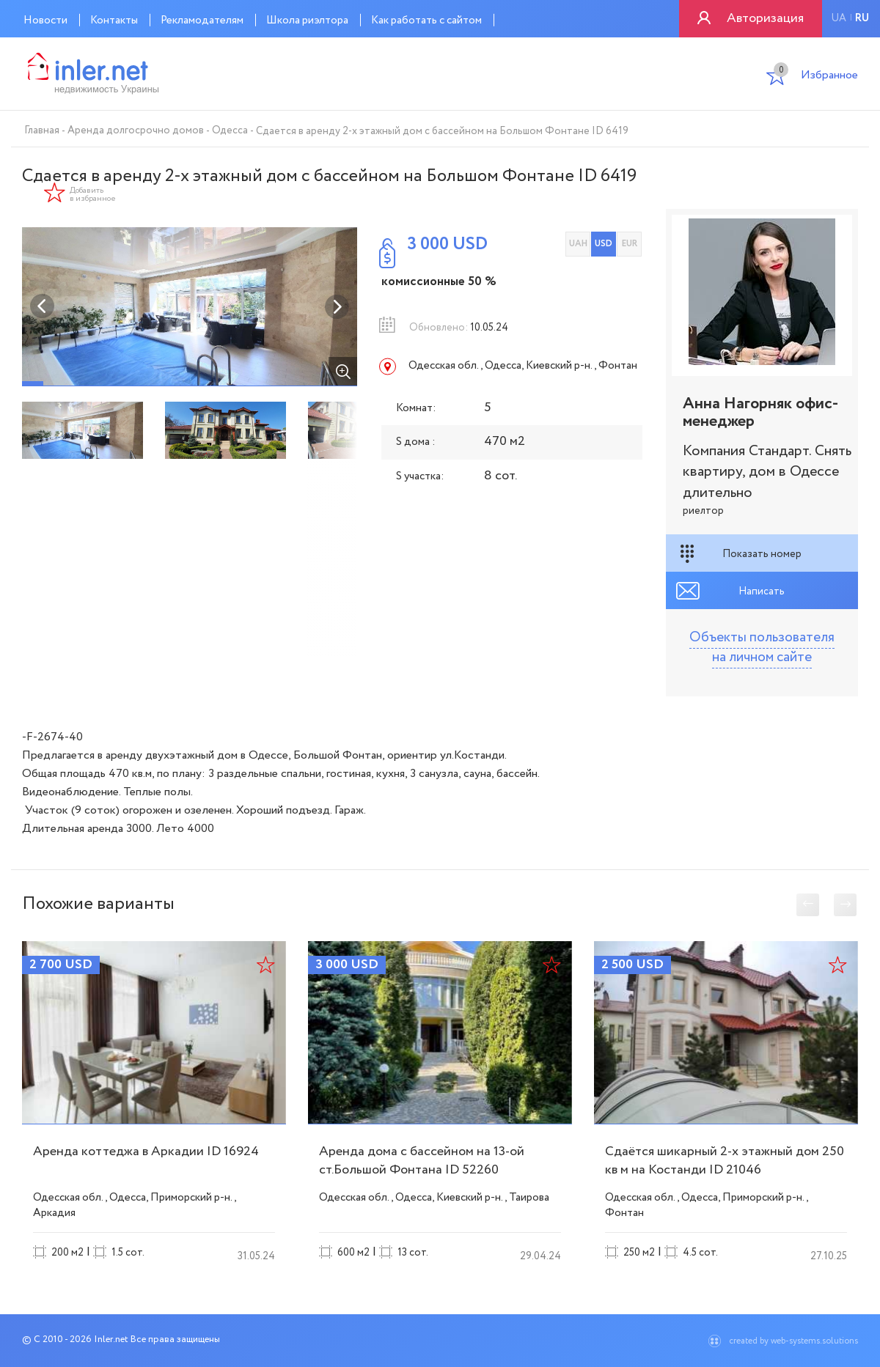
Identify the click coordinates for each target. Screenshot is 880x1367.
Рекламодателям (202, 20)
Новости (45, 20)
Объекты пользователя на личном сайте (762, 647)
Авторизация (765, 18)
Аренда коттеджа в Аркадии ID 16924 (146, 1151)
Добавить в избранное (93, 195)
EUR (629, 243)
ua (838, 18)
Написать (761, 591)
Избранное (816, 77)
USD (603, 243)
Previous (42, 306)
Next (336, 306)
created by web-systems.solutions (793, 1341)
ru (862, 18)
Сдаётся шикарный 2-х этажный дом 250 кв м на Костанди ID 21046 (724, 1160)
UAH (578, 243)
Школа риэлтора (307, 20)
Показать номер (762, 554)
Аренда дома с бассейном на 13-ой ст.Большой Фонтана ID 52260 (421, 1160)
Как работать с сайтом (426, 20)
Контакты (114, 20)
